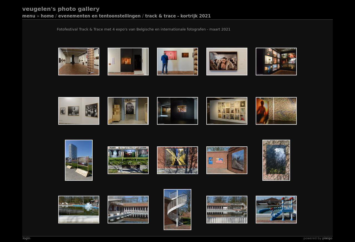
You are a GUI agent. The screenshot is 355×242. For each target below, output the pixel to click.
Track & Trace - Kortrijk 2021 (178, 16)
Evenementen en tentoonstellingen (99, 16)
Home (47, 16)
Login (26, 238)
